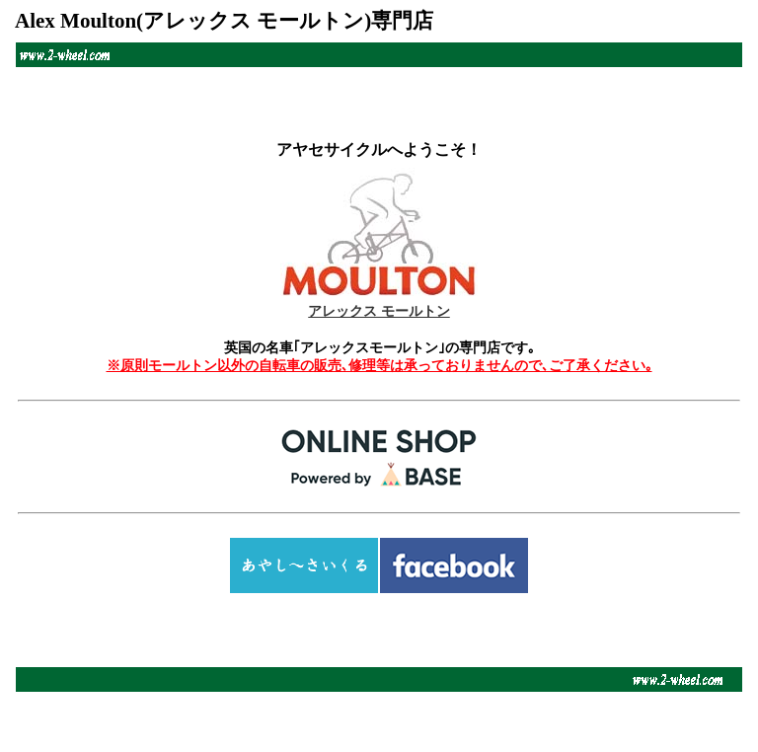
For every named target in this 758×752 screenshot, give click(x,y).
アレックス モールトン (379, 294)
